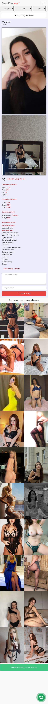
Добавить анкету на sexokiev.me (24, 667)
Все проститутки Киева (24, 15)
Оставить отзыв (24, 293)
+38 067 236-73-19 (16, 179)
